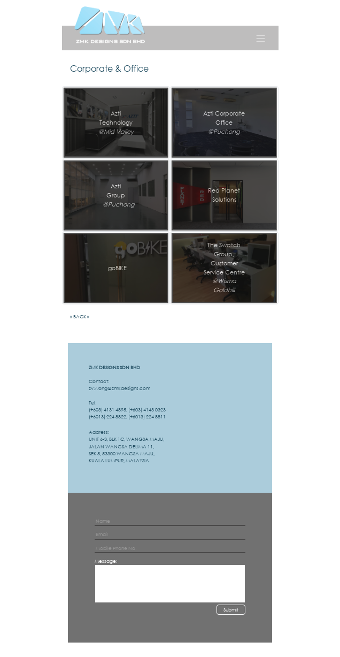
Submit (230, 609)
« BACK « (79, 316)
